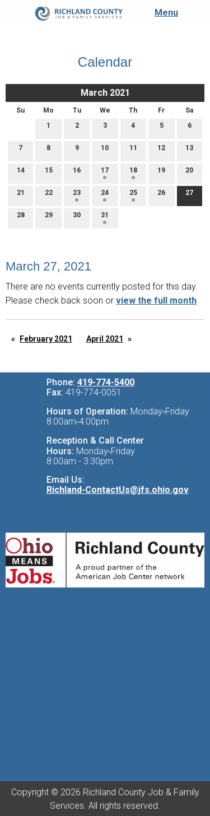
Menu (160, 13)
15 (49, 172)
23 (77, 195)
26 (161, 195)
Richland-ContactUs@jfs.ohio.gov (117, 489)
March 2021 (105, 92)
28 (21, 217)
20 (189, 172)
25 (133, 195)
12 (161, 150)
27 (189, 195)
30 (77, 217)
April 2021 (104, 338)
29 (49, 217)
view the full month (156, 300)
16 (77, 172)
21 (21, 195)
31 (105, 217)
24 (105, 195)
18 (133, 172)
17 (105, 172)
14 (21, 172)
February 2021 (46, 338)
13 (189, 150)
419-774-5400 (105, 382)
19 (161, 172)
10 (105, 150)
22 (49, 195)
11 (133, 150)
